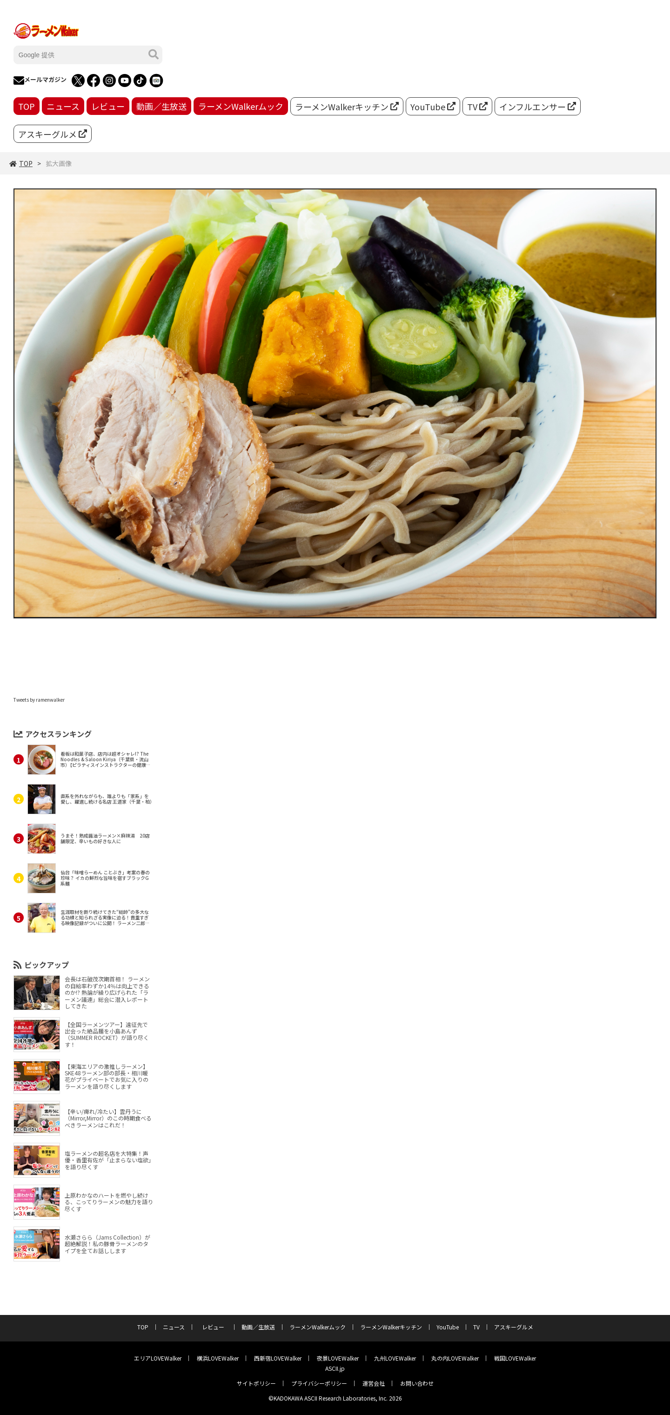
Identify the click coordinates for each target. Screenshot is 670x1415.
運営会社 (373, 1383)
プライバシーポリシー (319, 1383)
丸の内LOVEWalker (455, 1358)
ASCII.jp (335, 1368)
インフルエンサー (537, 107)
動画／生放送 (161, 106)
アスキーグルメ (52, 134)
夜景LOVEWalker (338, 1358)
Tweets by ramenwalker (39, 699)
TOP (26, 106)
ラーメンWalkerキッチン (347, 107)
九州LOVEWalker (395, 1358)
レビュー (108, 106)
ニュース (63, 106)
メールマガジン (40, 80)
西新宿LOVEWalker (278, 1358)
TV (477, 107)
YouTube (433, 107)
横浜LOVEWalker (218, 1358)
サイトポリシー (256, 1383)
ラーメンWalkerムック (240, 106)
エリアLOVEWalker (157, 1358)
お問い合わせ (417, 1383)
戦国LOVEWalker (515, 1358)
